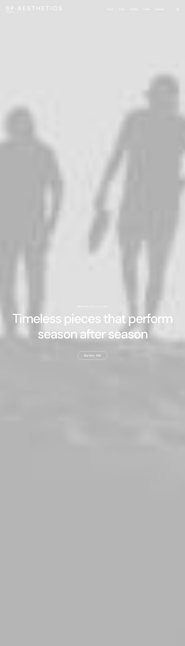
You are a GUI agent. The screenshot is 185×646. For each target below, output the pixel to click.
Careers (122, 609)
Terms (142, 600)
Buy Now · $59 (92, 94)
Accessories (103, 609)
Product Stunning (58, 440)
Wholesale (166, 591)
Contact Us (146, 604)
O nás (121, 9)
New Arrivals (103, 613)
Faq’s (142, 586)
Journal (121, 604)
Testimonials (124, 600)
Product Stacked (92, 259)
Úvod (110, 9)
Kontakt (159, 9)
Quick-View (56, 190)
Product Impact (93, 440)
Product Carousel (127, 440)
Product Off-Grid (23, 440)
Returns (143, 595)
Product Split (35, 259)
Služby (134, 9)
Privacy (143, 609)
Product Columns (150, 259)
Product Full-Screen (162, 440)
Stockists (166, 596)
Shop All (100, 586)
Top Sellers (102, 631)
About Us (122, 586)
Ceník (146, 9)
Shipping (144, 591)
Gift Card (101, 627)
